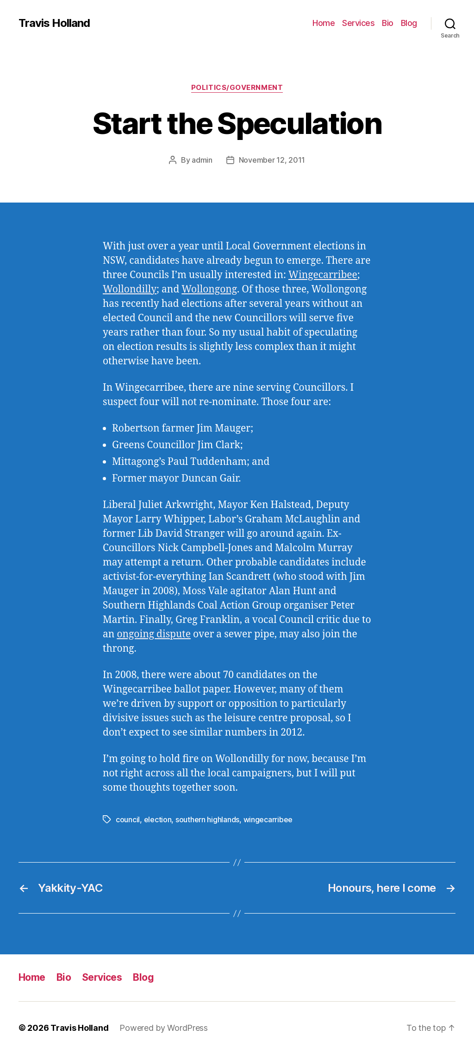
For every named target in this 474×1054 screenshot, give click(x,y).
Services (358, 23)
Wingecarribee (322, 275)
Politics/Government (237, 87)
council (128, 819)
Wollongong (209, 289)
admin (202, 160)
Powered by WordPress (163, 1028)
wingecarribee (268, 819)
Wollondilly (129, 289)
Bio (387, 23)
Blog (409, 23)
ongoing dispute (154, 634)
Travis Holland (54, 23)
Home (323, 23)
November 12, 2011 (272, 160)
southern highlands (207, 819)
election (158, 819)
